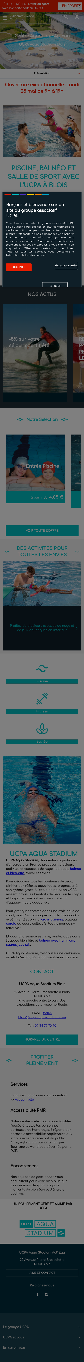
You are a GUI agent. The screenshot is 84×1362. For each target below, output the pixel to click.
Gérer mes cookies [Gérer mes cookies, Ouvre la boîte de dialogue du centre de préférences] (66, 266)
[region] (42, 239)
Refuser (55, 286)
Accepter (19, 267)
